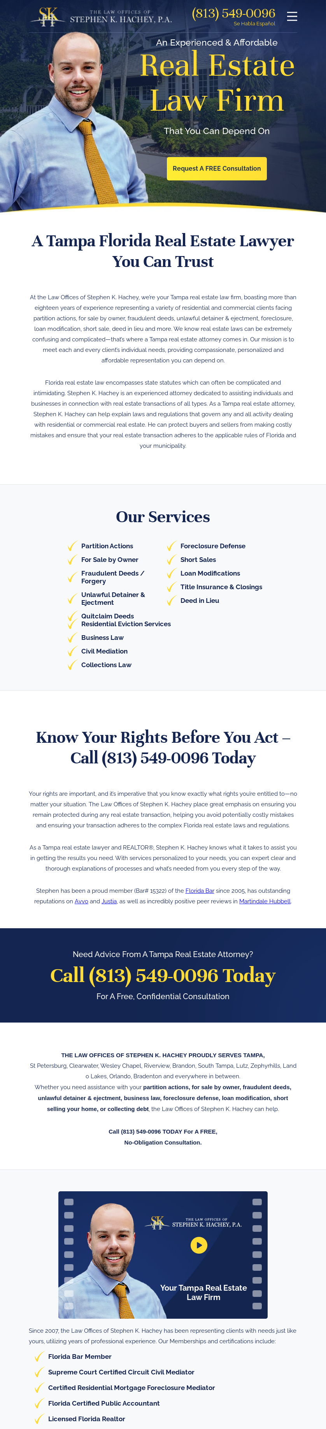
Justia (109, 901)
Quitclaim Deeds (107, 616)
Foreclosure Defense (213, 546)
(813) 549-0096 (233, 13)
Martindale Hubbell (265, 901)
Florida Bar (200, 890)
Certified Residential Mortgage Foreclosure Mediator (131, 1388)
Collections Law (106, 665)
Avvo (81, 901)
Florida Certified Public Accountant (104, 1403)
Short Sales (198, 559)
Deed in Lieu (200, 600)
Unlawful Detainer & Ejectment (113, 598)
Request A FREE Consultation (217, 168)
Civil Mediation (104, 651)
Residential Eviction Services (126, 624)
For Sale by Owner (109, 559)
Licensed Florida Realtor (86, 1419)
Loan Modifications (210, 573)
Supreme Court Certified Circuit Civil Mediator (121, 1372)
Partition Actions (107, 546)
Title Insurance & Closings (221, 587)
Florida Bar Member (80, 1356)
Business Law (102, 637)
